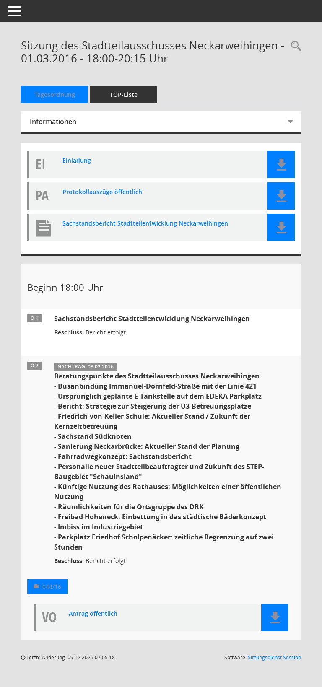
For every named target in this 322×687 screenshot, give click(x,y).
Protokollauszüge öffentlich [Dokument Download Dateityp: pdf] (102, 192)
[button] (281, 164)
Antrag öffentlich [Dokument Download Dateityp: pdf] (93, 613)
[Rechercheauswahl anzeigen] (294, 46)
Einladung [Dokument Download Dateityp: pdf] (76, 160)
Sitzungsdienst (274, 657)
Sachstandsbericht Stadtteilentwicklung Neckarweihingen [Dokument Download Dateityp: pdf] (145, 223)
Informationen (53, 121)
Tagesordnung (54, 95)
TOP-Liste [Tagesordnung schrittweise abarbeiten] (124, 95)
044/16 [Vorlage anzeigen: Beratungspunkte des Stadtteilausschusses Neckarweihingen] (51, 587)
